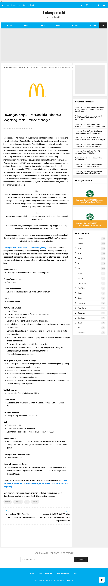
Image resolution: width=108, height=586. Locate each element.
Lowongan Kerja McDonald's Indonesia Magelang (24, 248)
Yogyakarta (82, 308)
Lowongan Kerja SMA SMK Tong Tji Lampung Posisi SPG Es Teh (87, 152)
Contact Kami (28, 5)
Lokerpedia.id (54, 580)
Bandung (81, 323)
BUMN (9, 25)
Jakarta (80, 258)
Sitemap (5, 5)
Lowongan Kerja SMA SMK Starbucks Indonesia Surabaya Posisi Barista (88, 165)
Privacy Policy (63, 573)
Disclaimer (15, 5)
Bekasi (80, 278)
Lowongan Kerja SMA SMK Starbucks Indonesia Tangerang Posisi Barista (88, 172)
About (32, 573)
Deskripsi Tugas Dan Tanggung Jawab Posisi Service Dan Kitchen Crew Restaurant (88, 118)
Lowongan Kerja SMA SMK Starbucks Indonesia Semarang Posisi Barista (88, 145)
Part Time (81, 288)
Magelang (18, 502)
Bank (26, 25)
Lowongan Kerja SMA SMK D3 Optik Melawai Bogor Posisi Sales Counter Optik (90, 125)
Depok (80, 298)
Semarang (82, 333)
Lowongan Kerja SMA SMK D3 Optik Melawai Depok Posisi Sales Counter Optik (90, 139)
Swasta (59, 25)
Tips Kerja (91, 25)
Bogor (80, 293)
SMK (79, 248)
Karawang (81, 313)
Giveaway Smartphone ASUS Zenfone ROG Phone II (89, 159)
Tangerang (82, 283)
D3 (79, 268)
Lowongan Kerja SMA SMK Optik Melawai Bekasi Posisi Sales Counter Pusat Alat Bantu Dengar (90, 109)
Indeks (75, 573)
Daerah (75, 25)
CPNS (42, 25)
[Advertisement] (54, 44)
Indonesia (81, 303)
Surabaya (81, 318)
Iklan (40, 573)
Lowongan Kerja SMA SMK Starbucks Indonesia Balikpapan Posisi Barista (88, 132)
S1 (27, 502)
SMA (79, 253)
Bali (79, 328)
